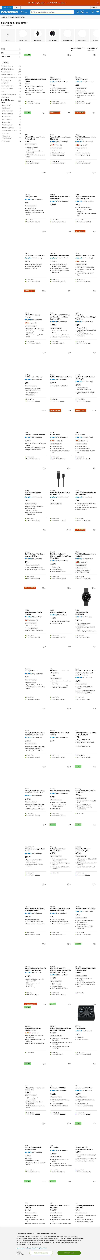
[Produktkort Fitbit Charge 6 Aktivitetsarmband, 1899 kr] (35, 419)
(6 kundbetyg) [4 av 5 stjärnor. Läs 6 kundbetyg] (63, 913)
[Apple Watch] (23, 35)
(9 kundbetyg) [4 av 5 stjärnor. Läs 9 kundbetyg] (88, 616)
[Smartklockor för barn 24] (11, 131)
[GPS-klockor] (82, 35)
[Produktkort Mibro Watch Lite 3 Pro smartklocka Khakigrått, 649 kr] (61, 121)
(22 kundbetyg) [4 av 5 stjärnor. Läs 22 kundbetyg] (64, 1150)
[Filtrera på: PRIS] (11, 53)
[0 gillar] (69, 291)
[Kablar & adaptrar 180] (11, 75)
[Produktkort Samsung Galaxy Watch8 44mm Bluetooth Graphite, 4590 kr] (86, 833)
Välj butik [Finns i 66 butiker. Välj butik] (37, 459)
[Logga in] (82, 12)
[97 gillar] (69, 944)
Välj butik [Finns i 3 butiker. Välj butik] (62, 1171)
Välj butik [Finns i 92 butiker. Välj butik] (37, 757)
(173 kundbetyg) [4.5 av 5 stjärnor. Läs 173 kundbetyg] (64, 201)
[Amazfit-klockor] (52, 35)
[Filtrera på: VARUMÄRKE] (11, 57)
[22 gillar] (94, 113)
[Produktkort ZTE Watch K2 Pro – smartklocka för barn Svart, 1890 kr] (35, 121)
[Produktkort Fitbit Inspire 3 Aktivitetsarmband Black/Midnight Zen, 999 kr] (86, 181)
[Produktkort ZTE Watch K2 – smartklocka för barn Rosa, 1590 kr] (61, 1190)
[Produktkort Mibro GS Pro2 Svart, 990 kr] (86, 419)
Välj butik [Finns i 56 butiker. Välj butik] (62, 163)
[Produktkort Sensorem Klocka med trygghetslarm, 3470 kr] (61, 240)
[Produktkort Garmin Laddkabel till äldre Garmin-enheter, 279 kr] (61, 717)
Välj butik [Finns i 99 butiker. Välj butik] (62, 699)
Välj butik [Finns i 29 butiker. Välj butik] (37, 103)
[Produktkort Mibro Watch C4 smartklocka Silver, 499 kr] (86, 893)
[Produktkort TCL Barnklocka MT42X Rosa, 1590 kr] (86, 1072)
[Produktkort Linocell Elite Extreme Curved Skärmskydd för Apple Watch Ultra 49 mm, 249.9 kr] (61, 538)
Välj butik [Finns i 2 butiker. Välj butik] (87, 875)
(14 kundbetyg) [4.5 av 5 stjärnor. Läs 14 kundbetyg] (64, 737)
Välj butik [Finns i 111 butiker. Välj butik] (63, 578)
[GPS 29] (11, 92)
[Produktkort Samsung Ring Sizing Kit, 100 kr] (86, 1013)
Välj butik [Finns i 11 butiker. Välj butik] (37, 163)
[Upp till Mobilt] (8, 35)
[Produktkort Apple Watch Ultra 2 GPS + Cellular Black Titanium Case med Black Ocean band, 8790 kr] (86, 655)
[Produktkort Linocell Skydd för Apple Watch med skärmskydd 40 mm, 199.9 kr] (35, 893)
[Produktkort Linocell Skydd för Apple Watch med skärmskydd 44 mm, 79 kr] (35, 538)
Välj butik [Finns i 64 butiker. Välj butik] (37, 1171)
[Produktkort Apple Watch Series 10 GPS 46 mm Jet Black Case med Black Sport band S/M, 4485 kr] (61, 299)
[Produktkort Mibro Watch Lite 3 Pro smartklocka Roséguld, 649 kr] (86, 538)
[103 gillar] (94, 588)
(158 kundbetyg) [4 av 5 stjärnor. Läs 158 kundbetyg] (89, 81)
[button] (12, 25)
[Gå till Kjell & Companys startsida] (10, 12)
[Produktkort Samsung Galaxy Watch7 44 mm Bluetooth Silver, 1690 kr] (35, 1013)
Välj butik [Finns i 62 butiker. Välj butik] (62, 637)
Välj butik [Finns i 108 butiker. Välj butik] (63, 221)
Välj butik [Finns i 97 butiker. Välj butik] (88, 343)
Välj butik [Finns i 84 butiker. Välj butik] (88, 401)
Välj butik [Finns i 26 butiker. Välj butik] (37, 281)
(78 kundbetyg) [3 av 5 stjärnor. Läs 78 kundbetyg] (64, 974)
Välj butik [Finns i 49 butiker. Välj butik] (88, 459)
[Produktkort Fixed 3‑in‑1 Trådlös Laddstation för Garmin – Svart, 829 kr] (86, 477)
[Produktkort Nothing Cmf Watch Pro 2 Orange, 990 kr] (35, 361)
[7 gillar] (69, 113)
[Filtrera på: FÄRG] (11, 49)
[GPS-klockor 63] (11, 116)
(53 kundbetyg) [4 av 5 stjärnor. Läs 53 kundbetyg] (38, 379)
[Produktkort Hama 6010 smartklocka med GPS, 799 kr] (35, 240)
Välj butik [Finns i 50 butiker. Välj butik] (62, 459)
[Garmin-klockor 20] (11, 114)
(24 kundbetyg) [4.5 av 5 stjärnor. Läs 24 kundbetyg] (64, 81)
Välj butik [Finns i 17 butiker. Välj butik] (88, 520)
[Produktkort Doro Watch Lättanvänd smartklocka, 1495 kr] (86, 596)
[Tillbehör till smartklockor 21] (11, 137)
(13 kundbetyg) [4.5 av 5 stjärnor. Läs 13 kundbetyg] (64, 258)
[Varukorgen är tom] (97, 12)
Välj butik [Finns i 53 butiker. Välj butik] (37, 221)
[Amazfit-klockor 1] (11, 111)
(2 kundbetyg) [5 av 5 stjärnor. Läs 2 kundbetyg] (88, 1031)
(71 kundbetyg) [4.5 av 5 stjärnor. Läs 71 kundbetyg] (64, 560)
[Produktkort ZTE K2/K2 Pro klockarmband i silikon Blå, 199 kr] (86, 1190)
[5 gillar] (69, 410)
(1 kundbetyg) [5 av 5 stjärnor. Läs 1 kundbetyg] (63, 321)
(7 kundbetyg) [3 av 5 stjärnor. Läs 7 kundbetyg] (63, 614)
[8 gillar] (94, 55)
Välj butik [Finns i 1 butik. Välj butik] (61, 1054)
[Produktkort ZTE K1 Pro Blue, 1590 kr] (61, 1132)
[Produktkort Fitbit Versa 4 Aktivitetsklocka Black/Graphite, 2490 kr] (35, 1132)
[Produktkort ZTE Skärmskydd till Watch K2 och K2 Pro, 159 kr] (35, 63)
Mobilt (4, 62)
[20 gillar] (69, 588)
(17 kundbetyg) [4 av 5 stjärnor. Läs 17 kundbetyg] (38, 972)
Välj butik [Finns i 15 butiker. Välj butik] (88, 1171)
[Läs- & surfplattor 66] (11, 69)
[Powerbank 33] (11, 83)
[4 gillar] (69, 231)
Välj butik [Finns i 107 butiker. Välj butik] (63, 520)
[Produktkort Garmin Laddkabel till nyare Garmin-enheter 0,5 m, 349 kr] (61, 477)
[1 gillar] (44, 113)
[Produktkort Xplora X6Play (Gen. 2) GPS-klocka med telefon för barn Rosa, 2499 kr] (35, 775)
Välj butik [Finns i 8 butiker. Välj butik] (87, 637)
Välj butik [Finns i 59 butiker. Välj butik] (62, 815)
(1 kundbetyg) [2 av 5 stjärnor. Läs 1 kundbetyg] (38, 737)
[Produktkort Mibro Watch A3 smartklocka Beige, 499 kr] (86, 240)
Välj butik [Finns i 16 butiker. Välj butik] (37, 1114)
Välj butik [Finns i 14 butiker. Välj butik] (88, 103)
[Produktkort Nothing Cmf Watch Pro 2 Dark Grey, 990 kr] (61, 775)
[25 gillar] (44, 410)
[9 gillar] (94, 231)
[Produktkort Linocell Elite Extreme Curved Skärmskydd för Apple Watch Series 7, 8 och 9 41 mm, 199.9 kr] (61, 952)
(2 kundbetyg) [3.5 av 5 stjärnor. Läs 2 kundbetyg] (38, 616)
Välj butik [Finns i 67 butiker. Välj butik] (88, 1114)
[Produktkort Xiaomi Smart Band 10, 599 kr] (61, 63)
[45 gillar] (44, 172)
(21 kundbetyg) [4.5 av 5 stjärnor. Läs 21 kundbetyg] (38, 913)
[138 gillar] (69, 172)
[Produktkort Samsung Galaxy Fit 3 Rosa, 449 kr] (86, 63)
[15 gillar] (44, 291)
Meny (24, 12)
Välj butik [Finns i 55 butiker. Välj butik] (88, 163)
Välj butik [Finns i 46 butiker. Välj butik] (88, 578)
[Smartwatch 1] (11, 122)
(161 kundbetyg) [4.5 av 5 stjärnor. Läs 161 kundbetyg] (89, 201)
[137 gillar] (69, 530)
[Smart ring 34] (11, 133)
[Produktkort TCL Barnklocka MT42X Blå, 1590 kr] (61, 1072)
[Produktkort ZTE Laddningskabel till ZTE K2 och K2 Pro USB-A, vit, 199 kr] (86, 717)
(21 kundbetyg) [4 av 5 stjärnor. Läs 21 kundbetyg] (64, 141)
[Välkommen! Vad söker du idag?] (53, 12)
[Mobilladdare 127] (11, 72)
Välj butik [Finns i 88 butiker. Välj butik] (62, 994)
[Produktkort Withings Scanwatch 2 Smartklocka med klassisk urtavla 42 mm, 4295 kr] (35, 952)
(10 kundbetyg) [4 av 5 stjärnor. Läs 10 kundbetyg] (89, 258)
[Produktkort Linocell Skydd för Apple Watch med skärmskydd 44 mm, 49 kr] (61, 893)
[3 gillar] (94, 1004)
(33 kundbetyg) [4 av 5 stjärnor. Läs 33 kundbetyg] (38, 558)
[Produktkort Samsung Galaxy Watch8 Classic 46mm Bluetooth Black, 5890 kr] (86, 952)
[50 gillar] (69, 468)
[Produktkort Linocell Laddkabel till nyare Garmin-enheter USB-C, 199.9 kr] (61, 181)
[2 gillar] (44, 55)
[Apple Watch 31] (11, 105)
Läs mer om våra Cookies (24, 1248)
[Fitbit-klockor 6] (11, 119)
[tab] (7, 7)
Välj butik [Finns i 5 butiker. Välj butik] (62, 343)
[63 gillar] (94, 172)
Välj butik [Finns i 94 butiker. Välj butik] (62, 103)
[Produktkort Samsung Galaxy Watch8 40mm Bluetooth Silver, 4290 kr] (61, 833)
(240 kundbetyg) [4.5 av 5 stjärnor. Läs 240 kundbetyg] (64, 497)
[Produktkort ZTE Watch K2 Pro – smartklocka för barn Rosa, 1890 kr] (35, 1072)
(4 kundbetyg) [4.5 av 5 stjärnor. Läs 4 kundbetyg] (38, 853)
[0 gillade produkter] (93, 12)
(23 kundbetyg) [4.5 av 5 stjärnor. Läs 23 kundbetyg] (38, 258)
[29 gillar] (44, 231)
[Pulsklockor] (37, 35)
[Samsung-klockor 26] (11, 128)
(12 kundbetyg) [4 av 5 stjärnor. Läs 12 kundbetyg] (64, 437)
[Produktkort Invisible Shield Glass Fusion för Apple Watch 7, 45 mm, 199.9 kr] (35, 833)
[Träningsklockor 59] (11, 125)
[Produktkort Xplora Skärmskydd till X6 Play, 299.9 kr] (61, 596)
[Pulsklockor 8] (11, 108)
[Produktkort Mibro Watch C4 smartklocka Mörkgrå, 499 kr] (35, 477)
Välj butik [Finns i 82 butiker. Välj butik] (62, 934)
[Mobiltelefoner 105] (11, 66)
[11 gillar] (69, 1123)
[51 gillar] (44, 1123)
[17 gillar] (44, 944)
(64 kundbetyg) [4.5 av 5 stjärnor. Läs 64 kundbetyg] (89, 321)
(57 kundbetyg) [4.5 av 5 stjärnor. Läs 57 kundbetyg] (89, 381)
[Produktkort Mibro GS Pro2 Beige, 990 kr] (61, 419)
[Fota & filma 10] (11, 97)
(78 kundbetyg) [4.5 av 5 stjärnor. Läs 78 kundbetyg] (38, 1152)
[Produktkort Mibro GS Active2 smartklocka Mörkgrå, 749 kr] (35, 596)
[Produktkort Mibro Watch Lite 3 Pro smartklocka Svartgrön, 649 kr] (86, 121)
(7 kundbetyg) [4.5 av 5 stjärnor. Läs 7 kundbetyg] (63, 379)
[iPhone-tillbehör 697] (11, 86)
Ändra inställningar (20, 1253)
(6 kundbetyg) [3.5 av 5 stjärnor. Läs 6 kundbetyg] (88, 497)
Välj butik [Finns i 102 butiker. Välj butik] (88, 221)
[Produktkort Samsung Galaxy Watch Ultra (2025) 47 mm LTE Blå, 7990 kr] (86, 775)
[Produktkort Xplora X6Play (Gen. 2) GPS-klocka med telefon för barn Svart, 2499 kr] (35, 717)
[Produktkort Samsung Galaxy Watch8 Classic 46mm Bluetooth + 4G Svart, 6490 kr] (61, 1013)
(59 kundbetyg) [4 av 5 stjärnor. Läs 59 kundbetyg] (38, 437)
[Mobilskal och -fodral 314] (11, 77)
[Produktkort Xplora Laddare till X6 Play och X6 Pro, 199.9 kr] (61, 361)
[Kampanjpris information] (61, 145)
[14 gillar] (69, 767)
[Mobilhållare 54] (11, 141)
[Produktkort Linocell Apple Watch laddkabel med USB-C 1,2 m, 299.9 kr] (86, 361)
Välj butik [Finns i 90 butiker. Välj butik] (37, 934)
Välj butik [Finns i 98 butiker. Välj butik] (88, 757)
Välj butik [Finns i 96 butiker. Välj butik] (37, 875)
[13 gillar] (94, 884)
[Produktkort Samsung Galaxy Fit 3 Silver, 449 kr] (35, 655)
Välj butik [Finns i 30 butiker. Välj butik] (37, 520)
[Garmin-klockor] (67, 35)
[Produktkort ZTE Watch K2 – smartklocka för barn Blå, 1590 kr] (35, 1190)
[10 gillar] (69, 55)
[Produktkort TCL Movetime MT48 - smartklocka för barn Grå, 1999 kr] (86, 1132)
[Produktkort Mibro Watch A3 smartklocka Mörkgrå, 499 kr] (35, 299)
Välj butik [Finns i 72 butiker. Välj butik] (37, 401)
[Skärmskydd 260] (11, 80)
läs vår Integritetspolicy (39, 1248)
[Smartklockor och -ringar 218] (11, 101)
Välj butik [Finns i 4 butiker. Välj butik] (62, 401)
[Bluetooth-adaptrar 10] (11, 94)
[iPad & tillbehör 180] (11, 89)
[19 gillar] (94, 410)
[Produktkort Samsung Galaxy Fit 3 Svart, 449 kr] (35, 181)
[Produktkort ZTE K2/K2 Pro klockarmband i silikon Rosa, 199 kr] (61, 655)
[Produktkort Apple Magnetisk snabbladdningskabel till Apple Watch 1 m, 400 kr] (86, 299)
